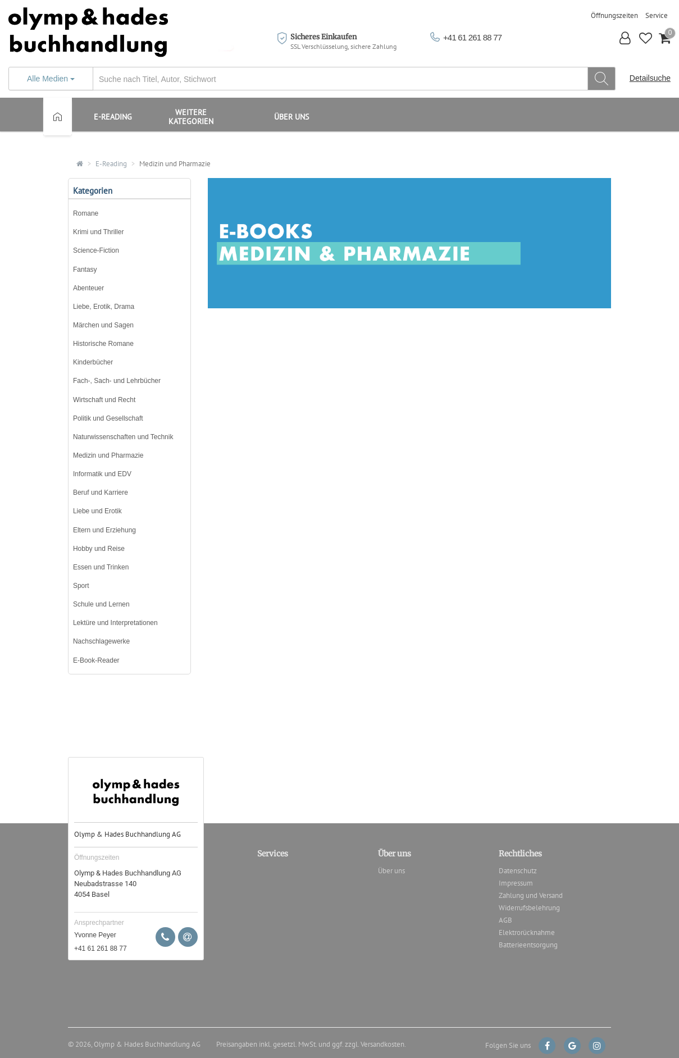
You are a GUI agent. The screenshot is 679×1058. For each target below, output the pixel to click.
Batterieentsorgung (528, 945)
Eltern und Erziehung (104, 530)
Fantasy (85, 269)
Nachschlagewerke (101, 641)
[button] (625, 39)
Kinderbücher (93, 362)
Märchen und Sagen (103, 325)
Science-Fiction (96, 250)
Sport (81, 586)
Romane (85, 213)
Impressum (516, 883)
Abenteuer (88, 288)
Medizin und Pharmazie (175, 163)
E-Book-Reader (96, 660)
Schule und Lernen (101, 604)
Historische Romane (103, 344)
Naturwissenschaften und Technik (123, 437)
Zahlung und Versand (531, 895)
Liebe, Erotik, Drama (103, 307)
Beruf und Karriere (100, 492)
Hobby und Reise (99, 549)
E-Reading (111, 163)
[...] (312, 78)
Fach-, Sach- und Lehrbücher (117, 381)
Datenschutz (518, 870)
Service (656, 15)
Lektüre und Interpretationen (115, 623)
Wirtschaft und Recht (104, 400)
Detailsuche (650, 78)
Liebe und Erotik (97, 511)
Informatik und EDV (102, 474)
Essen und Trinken (101, 567)
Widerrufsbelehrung (529, 908)
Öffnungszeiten (614, 15)
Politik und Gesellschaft (108, 418)
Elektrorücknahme (527, 932)
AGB (505, 920)
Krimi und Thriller (98, 232)
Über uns (291, 117)
